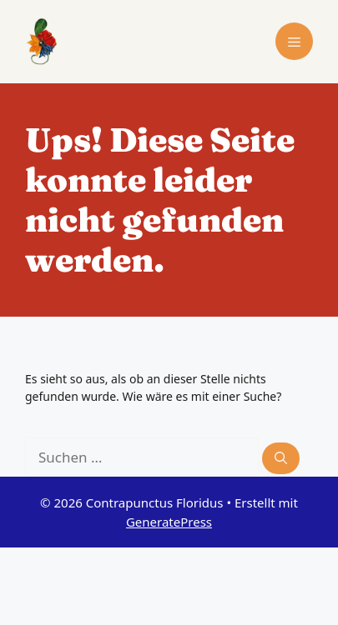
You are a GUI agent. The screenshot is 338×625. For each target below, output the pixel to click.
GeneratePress (169, 521)
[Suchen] (281, 458)
